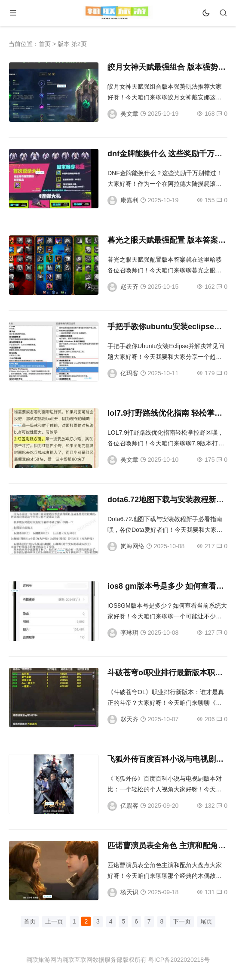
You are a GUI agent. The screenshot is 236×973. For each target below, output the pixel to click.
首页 (45, 43)
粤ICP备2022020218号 (179, 959)
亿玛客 (129, 373)
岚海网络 (132, 546)
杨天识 (129, 892)
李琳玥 (129, 632)
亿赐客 (129, 805)
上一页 (54, 921)
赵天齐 (129, 286)
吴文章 (129, 113)
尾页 (206, 921)
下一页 (182, 921)
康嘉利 (129, 200)
